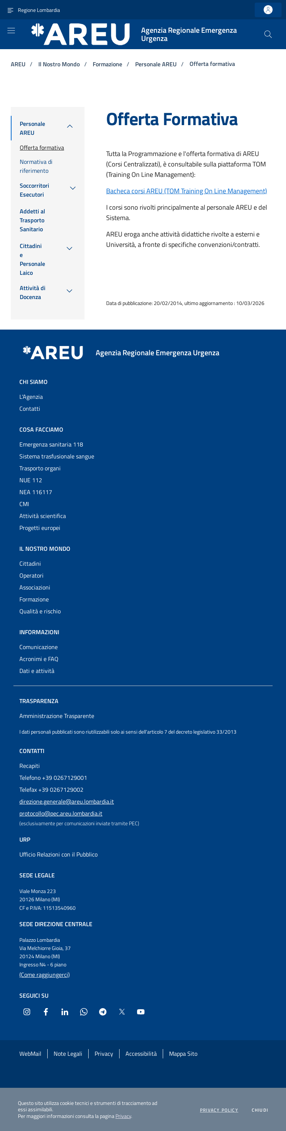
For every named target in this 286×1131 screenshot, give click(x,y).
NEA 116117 (35, 491)
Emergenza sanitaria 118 (51, 444)
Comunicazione (38, 646)
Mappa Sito (183, 1053)
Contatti (29, 408)
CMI (24, 503)
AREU (19, 64)
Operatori (31, 575)
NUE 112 (30, 480)
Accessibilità (141, 1053)
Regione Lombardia (39, 10)
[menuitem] (33, 128)
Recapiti (29, 765)
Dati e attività (36, 670)
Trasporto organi (40, 468)
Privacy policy (219, 1110)
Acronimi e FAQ (38, 658)
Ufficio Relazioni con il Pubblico (58, 854)
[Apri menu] (11, 30)
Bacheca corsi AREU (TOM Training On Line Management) (186, 191)
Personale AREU (156, 64)
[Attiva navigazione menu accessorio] (10, 10)
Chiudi (260, 1110)
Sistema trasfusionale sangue (56, 456)
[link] (268, 10)
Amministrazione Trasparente (56, 715)
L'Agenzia (31, 396)
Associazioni (34, 587)
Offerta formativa (212, 63)
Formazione (108, 64)
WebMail (30, 1053)
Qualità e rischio (40, 611)
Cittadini (30, 563)
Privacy (123, 1116)
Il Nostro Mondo (59, 64)
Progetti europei (39, 527)
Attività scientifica (42, 515)
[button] (268, 34)
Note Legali (68, 1053)
